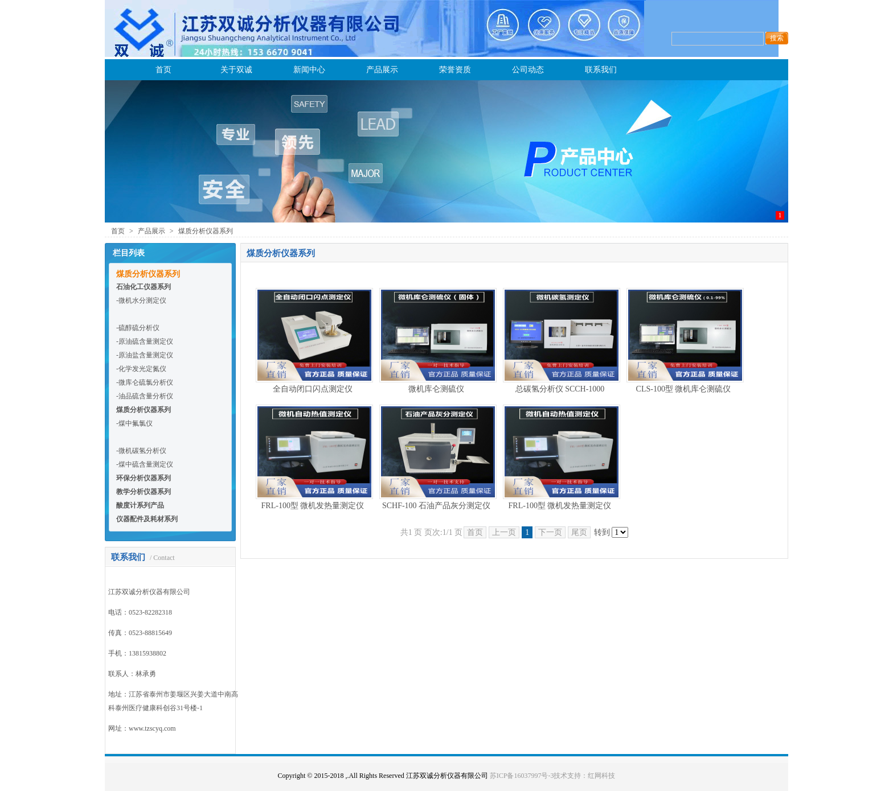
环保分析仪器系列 (143, 478)
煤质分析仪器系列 (205, 231)
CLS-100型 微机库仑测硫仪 (683, 389)
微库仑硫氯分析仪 (145, 382)
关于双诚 (236, 69)
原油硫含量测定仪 (145, 341)
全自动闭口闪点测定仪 (313, 389)
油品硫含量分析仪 (145, 396)
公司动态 (528, 69)
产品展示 (382, 69)
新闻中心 (309, 69)
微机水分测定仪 (142, 300)
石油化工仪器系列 (143, 287)
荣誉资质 (455, 69)
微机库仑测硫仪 (436, 389)
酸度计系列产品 (140, 505)
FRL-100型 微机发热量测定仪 (312, 505)
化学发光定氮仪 (142, 369)
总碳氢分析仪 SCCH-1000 (560, 389)
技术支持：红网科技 (584, 776)
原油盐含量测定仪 (145, 355)
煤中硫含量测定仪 (145, 464)
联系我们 (601, 69)
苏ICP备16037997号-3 (522, 776)
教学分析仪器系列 (143, 492)
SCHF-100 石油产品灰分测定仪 (436, 505)
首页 (163, 69)
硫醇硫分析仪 (138, 328)
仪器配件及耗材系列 (147, 519)
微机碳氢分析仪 (142, 451)
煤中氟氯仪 (135, 423)
